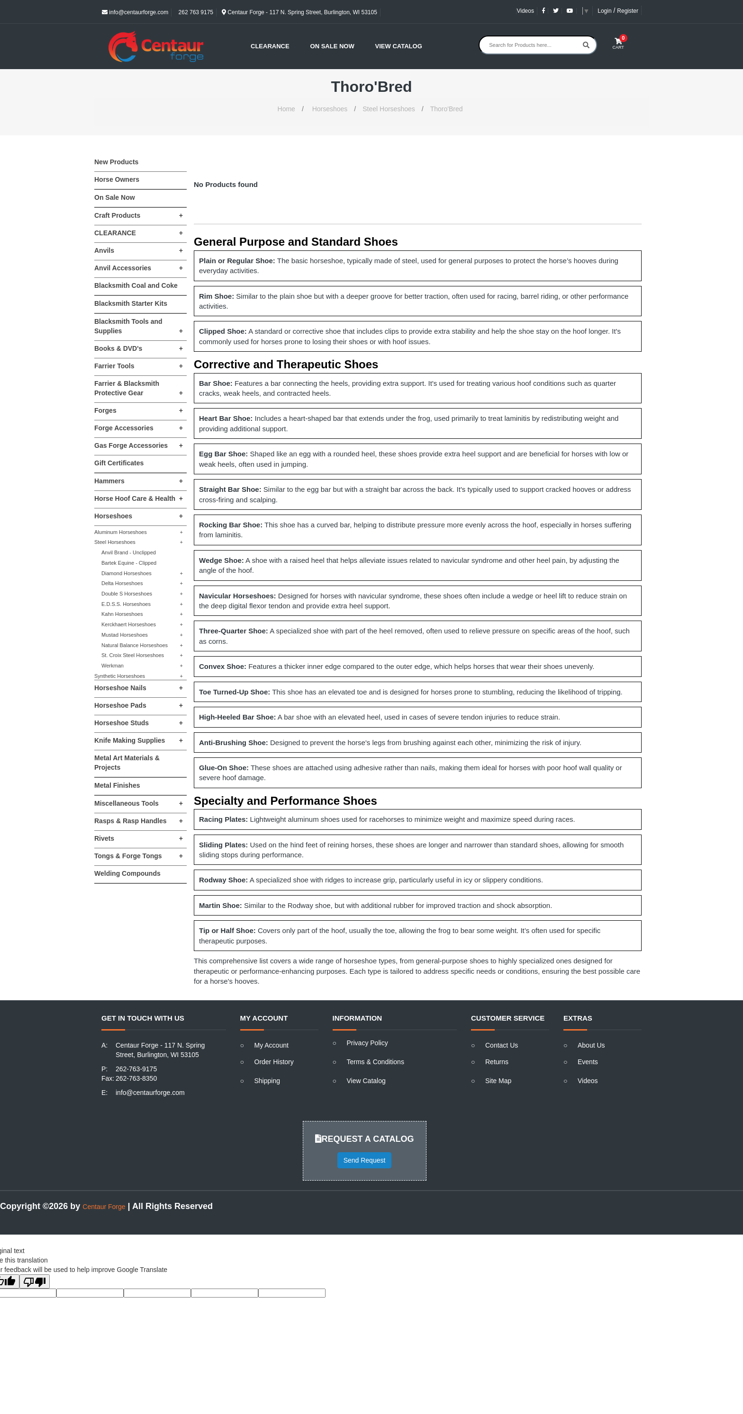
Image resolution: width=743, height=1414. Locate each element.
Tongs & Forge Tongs (138, 856)
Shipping (267, 1081)
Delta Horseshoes (142, 583)
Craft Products (138, 215)
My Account (271, 1045)
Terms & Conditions (375, 1062)
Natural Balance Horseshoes (142, 645)
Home (286, 109)
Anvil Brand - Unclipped (128, 552)
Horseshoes (330, 109)
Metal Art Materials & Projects (127, 762)
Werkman (142, 666)
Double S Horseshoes (142, 594)
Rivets (138, 838)
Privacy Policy (367, 1043)
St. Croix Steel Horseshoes (142, 655)
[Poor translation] (34, 1281)
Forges (138, 410)
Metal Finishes (117, 785)
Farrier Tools (138, 366)
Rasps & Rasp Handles (138, 821)
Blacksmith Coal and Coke (136, 285)
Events (588, 1062)
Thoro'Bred (446, 109)
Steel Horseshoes (388, 109)
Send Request (365, 1160)
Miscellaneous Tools (138, 803)
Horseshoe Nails (138, 688)
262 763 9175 (195, 12)
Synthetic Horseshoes (138, 676)
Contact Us (501, 1045)
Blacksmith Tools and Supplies (138, 327)
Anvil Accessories (138, 268)
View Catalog (398, 46)
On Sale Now (332, 46)
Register (627, 11)
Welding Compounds (127, 873)
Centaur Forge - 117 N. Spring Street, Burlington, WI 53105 (299, 12)
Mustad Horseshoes (142, 635)
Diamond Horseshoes (142, 574)
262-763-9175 (136, 1069)
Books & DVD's (138, 348)
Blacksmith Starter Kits (130, 303)
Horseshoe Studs (138, 723)
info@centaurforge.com (135, 12)
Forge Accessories (138, 428)
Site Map (498, 1081)
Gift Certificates (119, 463)
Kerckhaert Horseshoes (142, 625)
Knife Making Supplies (138, 740)
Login (604, 11)
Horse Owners (116, 179)
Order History (274, 1062)
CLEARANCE (138, 233)
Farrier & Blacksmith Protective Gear (138, 389)
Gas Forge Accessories (138, 445)
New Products (116, 162)
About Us (591, 1045)
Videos (525, 11)
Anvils (138, 250)
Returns (496, 1062)
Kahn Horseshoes (142, 614)
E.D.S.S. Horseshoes (142, 604)
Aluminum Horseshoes (138, 532)
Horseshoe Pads (138, 705)
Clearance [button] (270, 46)
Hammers (138, 481)
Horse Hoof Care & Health (138, 498)
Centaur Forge (103, 1206)
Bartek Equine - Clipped (128, 563)
